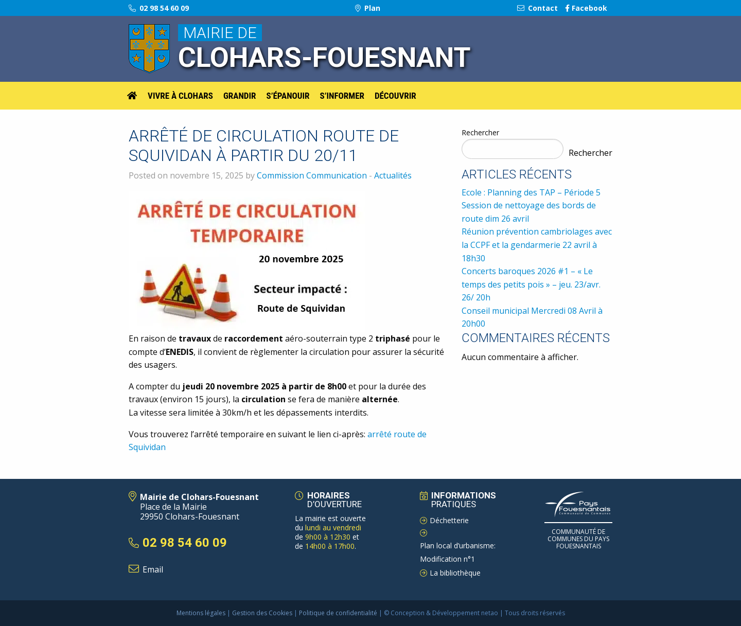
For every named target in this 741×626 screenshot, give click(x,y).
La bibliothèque (455, 573)
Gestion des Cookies (262, 613)
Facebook (586, 8)
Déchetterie (449, 520)
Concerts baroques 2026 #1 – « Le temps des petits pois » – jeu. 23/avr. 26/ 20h (531, 284)
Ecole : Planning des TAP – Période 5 (531, 192)
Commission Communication (312, 175)
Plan (367, 8)
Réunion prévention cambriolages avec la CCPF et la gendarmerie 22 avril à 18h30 (537, 244)
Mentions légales (201, 613)
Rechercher (480, 132)
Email (153, 569)
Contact (537, 8)
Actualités (393, 175)
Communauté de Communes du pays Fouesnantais (578, 539)
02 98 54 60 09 (159, 8)
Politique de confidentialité (338, 613)
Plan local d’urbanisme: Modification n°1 (458, 552)
